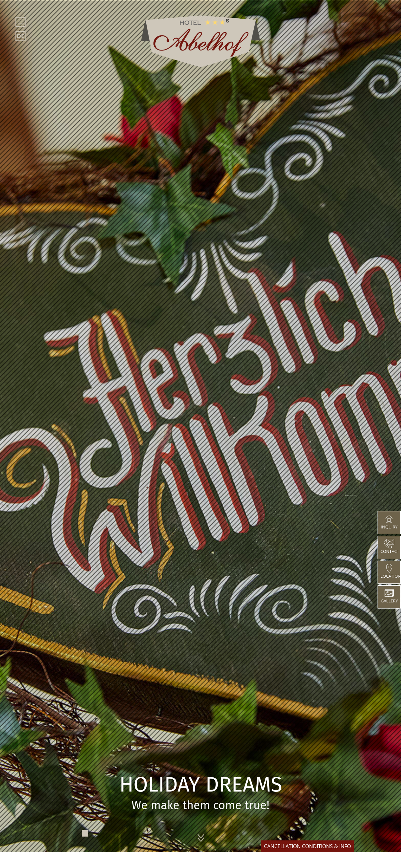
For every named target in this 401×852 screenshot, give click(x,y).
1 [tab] (85, 833)
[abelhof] (200, 41)
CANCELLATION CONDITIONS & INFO (307, 846)
